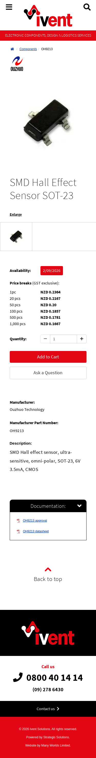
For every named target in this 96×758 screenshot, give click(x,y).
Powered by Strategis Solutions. (48, 737)
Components (28, 49)
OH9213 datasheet (32, 531)
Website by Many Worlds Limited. (48, 745)
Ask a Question (48, 372)
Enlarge (16, 214)
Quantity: (18, 339)
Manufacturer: (22, 402)
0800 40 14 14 (48, 677)
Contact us (48, 708)
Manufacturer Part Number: (34, 422)
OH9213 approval (31, 521)
